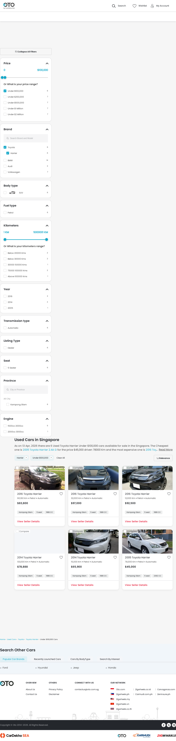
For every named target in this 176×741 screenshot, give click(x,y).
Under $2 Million (16, 114)
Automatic (13, 327)
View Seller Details (28, 521)
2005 (10, 308)
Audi (10, 166)
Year (7, 289)
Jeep (76, 667)
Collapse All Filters (26, 51)
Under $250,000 (16, 96)
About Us (30, 689)
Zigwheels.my (123, 699)
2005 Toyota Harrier (137, 557)
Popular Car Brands (13, 659)
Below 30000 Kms (17, 258)
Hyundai (43, 667)
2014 (10, 302)
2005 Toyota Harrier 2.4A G (40, 450)
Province (10, 381)
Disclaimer (54, 694)
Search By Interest (110, 659)
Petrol (10, 212)
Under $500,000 (16, 102)
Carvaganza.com (166, 689)
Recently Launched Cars (47, 659)
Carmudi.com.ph (144, 694)
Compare (24, 467)
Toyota (11, 147)
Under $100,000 (15, 91)
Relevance (164, 458)
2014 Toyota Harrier (29, 557)
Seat (7, 361)
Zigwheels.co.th (124, 708)
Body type (11, 186)
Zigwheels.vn (122, 704)
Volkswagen (14, 172)
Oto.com (120, 689)
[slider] (5, 77)
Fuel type (10, 206)
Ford (5, 667)
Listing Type (12, 341)
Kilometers (11, 225)
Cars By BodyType (80, 659)
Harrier (13, 153)
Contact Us (31, 694)
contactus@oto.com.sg (87, 689)
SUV (21, 192)
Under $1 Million (15, 108)
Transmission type (17, 321)
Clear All (61, 457)
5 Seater (12, 367)
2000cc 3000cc (16, 431)
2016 (10, 296)
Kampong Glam (18, 404)
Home (2, 639)
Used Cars (11, 639)
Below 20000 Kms (17, 253)
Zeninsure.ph (163, 694)
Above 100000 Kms (17, 276)
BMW (10, 160)
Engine (8, 419)
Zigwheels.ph (122, 694)
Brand (8, 129)
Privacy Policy (56, 689)
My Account (162, 5)
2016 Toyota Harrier (29, 494)
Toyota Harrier (32, 639)
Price (7, 63)
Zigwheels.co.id (143, 689)
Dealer (11, 347)
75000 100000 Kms (17, 270)
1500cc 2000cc (15, 425)
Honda (112, 667)
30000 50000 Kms (17, 264)
